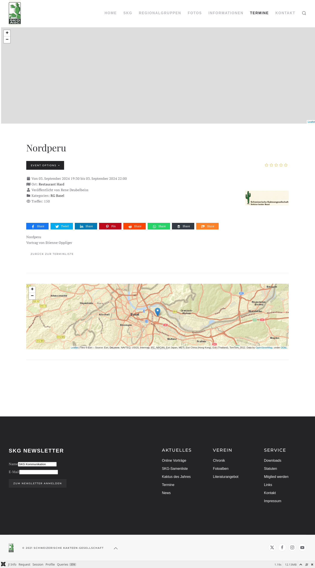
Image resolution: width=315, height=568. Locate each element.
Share (37, 226)
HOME (111, 13)
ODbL (284, 347)
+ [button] (7, 33)
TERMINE (259, 13)
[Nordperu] (267, 197)
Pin (110, 226)
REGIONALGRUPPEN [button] (160, 13)
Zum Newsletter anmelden (36, 483)
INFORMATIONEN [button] (225, 13)
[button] (304, 13)
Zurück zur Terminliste (52, 253)
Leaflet (311, 122)
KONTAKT (285, 13)
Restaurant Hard (51, 184)
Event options (44, 165)
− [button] (7, 40)
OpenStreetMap (264, 347)
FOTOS (195, 13)
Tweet (62, 226)
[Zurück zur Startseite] (15, 13)
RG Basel (57, 195)
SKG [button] (127, 13)
